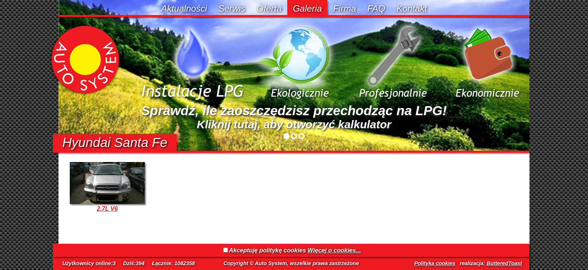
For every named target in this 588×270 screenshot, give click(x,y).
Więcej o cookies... (334, 250)
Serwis (231, 8)
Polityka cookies (435, 263)
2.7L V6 (107, 209)
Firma (344, 8)
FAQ (377, 8)
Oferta (269, 8)
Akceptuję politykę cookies (267, 250)
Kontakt (411, 8)
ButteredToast (504, 263)
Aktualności (184, 8)
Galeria (307, 8)
